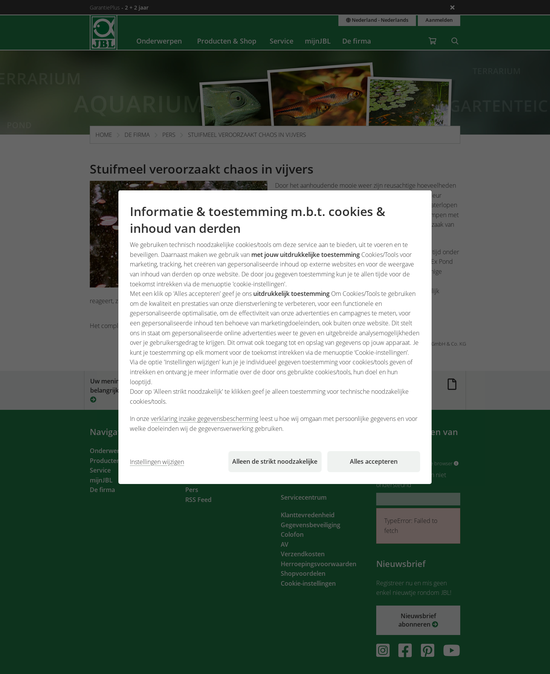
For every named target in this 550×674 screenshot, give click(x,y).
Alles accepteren (374, 461)
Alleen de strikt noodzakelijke (274, 461)
